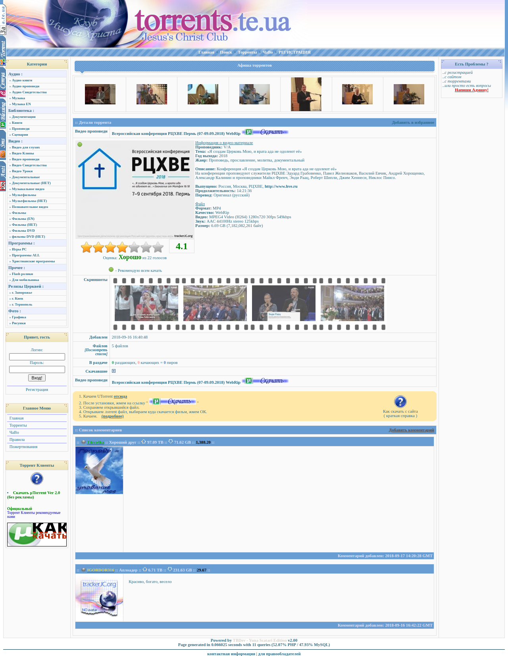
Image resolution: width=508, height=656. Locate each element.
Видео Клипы (23, 153)
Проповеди (20, 129)
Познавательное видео (30, 207)
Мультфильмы (24, 195)
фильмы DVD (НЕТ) (28, 237)
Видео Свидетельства (29, 165)
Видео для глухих (26, 147)
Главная (15, 418)
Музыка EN (21, 104)
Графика (19, 317)
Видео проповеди (25, 159)
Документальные (26, 177)
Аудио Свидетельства (29, 92)
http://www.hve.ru (281, 186)
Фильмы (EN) (23, 219)
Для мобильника (25, 280)
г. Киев (17, 298)
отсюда (120, 396)
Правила (16, 439)
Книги (17, 123)
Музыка (18, 98)
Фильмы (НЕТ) (24, 225)
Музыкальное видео (28, 189)
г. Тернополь (22, 304)
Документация (24, 117)
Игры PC (19, 249)
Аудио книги (22, 80)
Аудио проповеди (25, 86)
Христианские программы (33, 261)
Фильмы (19, 213)
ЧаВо (13, 432)
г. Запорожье (22, 292)
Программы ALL (26, 255)
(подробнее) (113, 416)
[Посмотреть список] (96, 352)
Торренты (17, 425)
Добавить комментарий (411, 430)
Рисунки (19, 323)
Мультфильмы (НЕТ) (29, 201)
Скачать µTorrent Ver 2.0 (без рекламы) (33, 495)
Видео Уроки (22, 171)
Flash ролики (22, 274)
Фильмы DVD (23, 231)
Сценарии (20, 135)
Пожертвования (22, 446)
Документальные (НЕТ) (31, 183)
